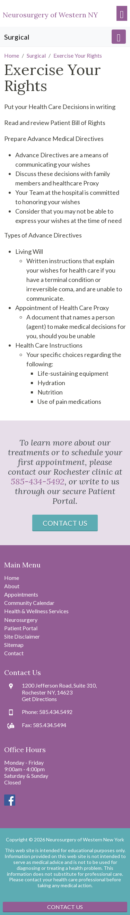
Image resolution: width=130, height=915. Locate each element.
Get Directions (39, 699)
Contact (14, 653)
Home (11, 577)
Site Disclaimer (22, 636)
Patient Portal (20, 628)
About (11, 586)
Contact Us (65, 523)
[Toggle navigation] (121, 13)
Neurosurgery (20, 619)
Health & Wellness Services (36, 611)
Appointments (21, 594)
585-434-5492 (37, 481)
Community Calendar (29, 602)
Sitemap (14, 644)
